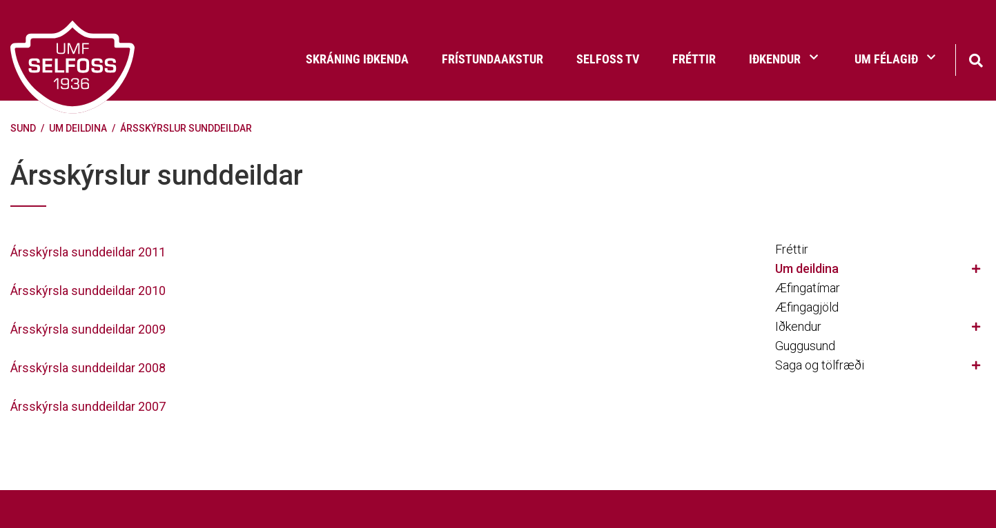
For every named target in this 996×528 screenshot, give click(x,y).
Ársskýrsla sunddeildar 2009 (88, 329)
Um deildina (78, 128)
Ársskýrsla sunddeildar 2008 (88, 368)
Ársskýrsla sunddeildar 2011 (88, 252)
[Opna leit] (975, 59)
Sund (23, 128)
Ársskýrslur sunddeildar (186, 128)
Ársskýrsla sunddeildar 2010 (88, 290)
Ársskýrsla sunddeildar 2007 (88, 406)
